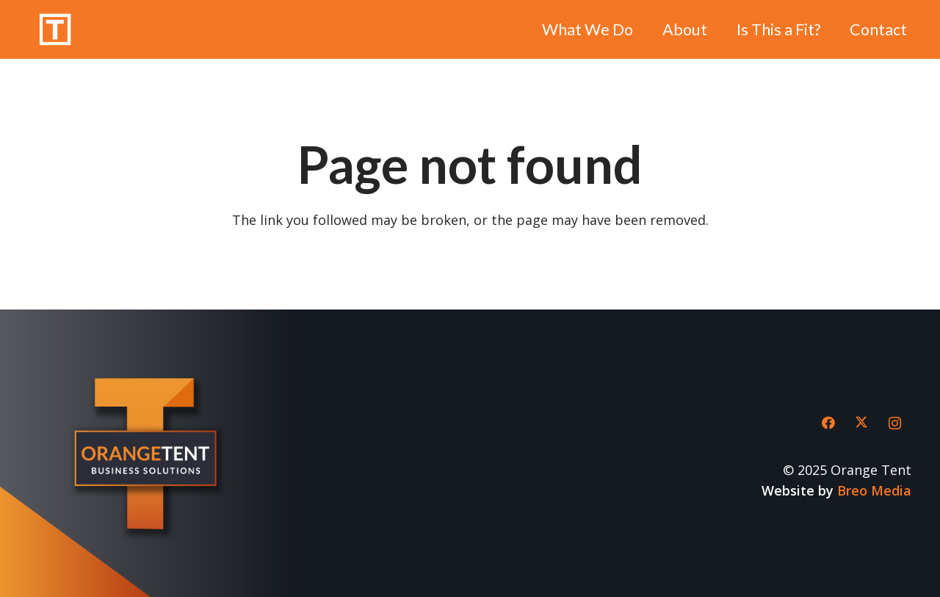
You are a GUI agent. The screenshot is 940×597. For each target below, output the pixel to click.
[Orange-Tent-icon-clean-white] (55, 29)
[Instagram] (894, 423)
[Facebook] (828, 423)
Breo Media (874, 490)
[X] (861, 423)
